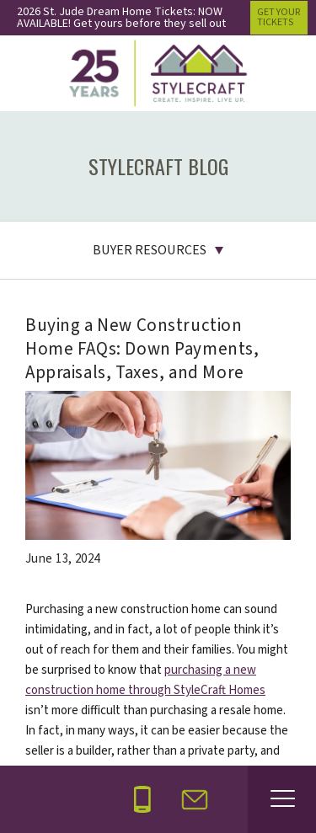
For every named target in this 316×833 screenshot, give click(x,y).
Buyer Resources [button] (149, 250)
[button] (194, 799)
